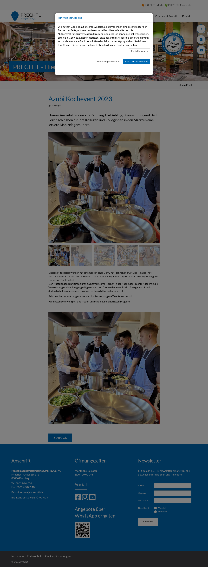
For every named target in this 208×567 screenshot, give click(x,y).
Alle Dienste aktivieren (136, 61)
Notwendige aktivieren (108, 61)
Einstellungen (138, 51)
